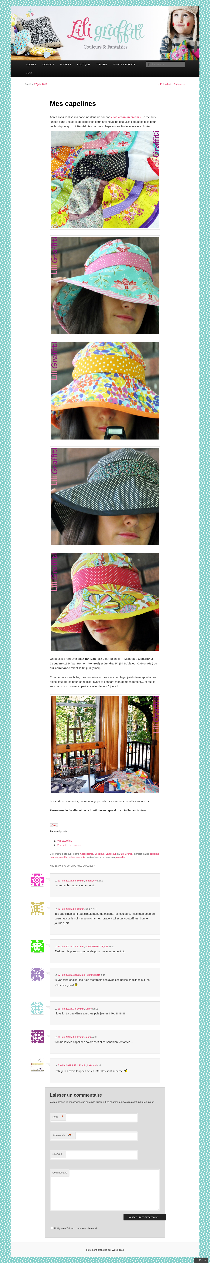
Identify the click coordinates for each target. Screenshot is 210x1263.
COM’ (29, 72)
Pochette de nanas (68, 845)
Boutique (99, 854)
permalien (120, 857)
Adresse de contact (62, 1135)
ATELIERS (101, 64)
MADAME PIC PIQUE (97, 946)
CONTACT (48, 64)
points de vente (77, 857)
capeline (154, 854)
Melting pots (93, 975)
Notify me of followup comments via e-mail (75, 1228)
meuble (63, 857)
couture (54, 857)
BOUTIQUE (83, 64)
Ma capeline (64, 840)
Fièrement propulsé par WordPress (105, 1250)
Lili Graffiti (126, 854)
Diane (89, 1008)
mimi (88, 1037)
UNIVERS (65, 64)
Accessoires (86, 854)
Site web (57, 1154)
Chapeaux (111, 854)
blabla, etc (91, 880)
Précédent (164, 84)
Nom (58, 1117)
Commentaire (59, 1172)
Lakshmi (92, 1065)
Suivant (179, 84)
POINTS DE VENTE (124, 64)
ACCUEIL (31, 64)
